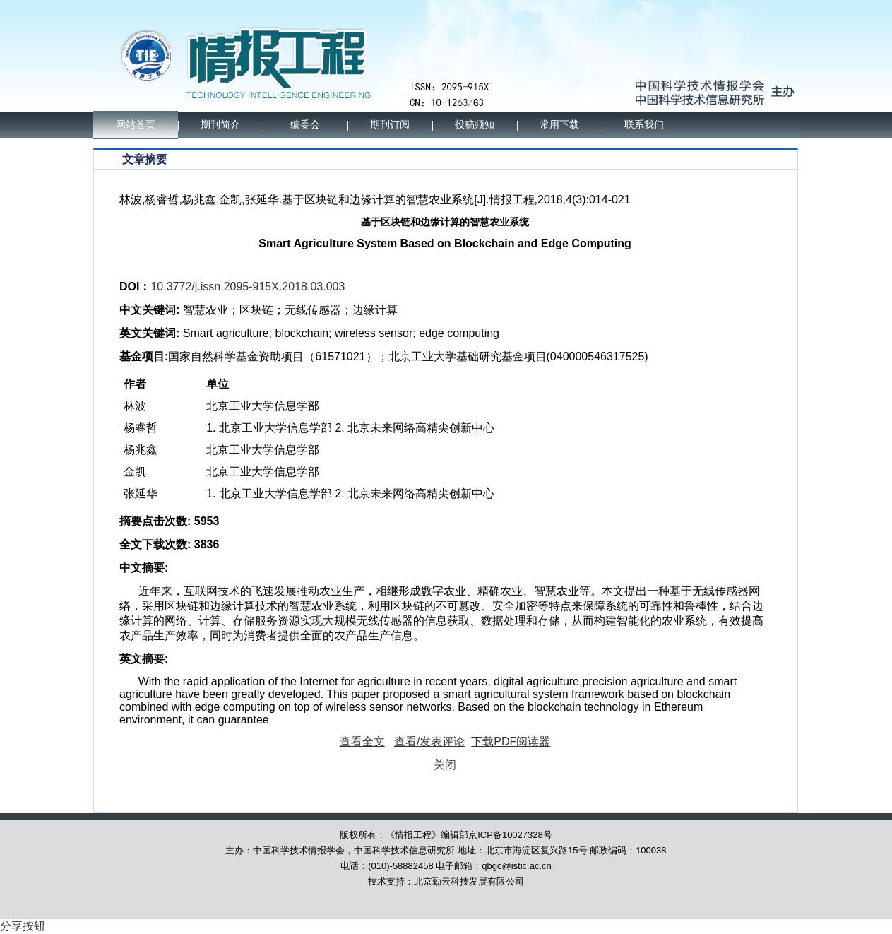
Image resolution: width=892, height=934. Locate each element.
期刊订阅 (390, 124)
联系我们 (644, 124)
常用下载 (559, 124)
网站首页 (135, 124)
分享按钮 (22, 926)
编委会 (305, 124)
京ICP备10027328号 (510, 834)
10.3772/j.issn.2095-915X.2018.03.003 (247, 286)
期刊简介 (220, 124)
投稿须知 (474, 124)
